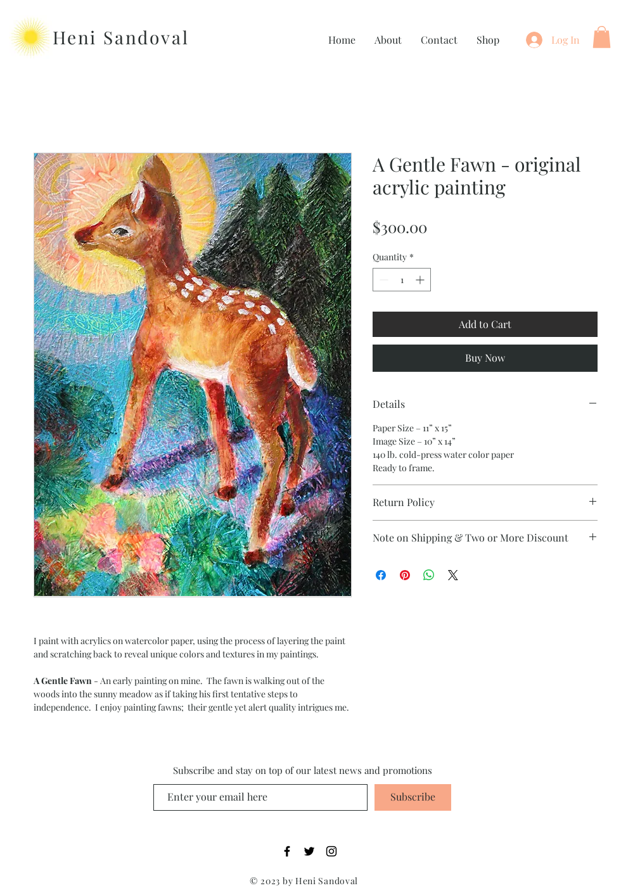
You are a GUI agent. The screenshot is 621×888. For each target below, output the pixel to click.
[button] (601, 37)
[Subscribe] (413, 797)
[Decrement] (382, 280)
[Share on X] (453, 575)
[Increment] (421, 280)
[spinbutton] (401, 280)
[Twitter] (309, 851)
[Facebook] (287, 851)
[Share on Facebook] (380, 575)
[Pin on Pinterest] (405, 575)
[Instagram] (331, 851)
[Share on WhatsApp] (429, 575)
